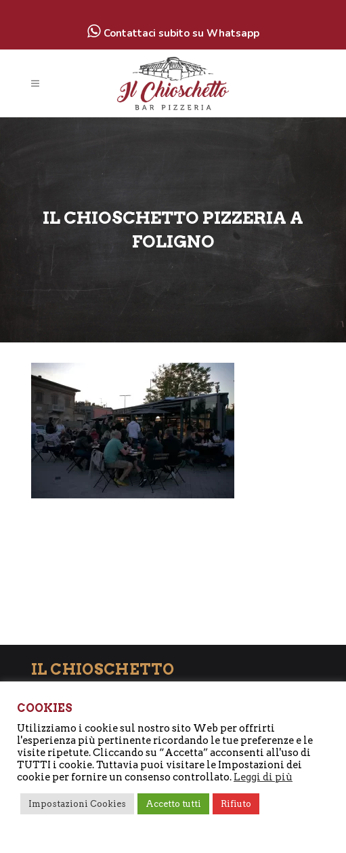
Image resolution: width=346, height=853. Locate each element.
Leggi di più (263, 777)
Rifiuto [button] (236, 804)
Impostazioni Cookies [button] (77, 804)
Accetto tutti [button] (173, 804)
